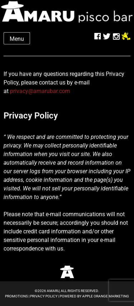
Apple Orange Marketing (105, 296)
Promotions (16, 296)
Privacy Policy (44, 296)
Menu (17, 38)
